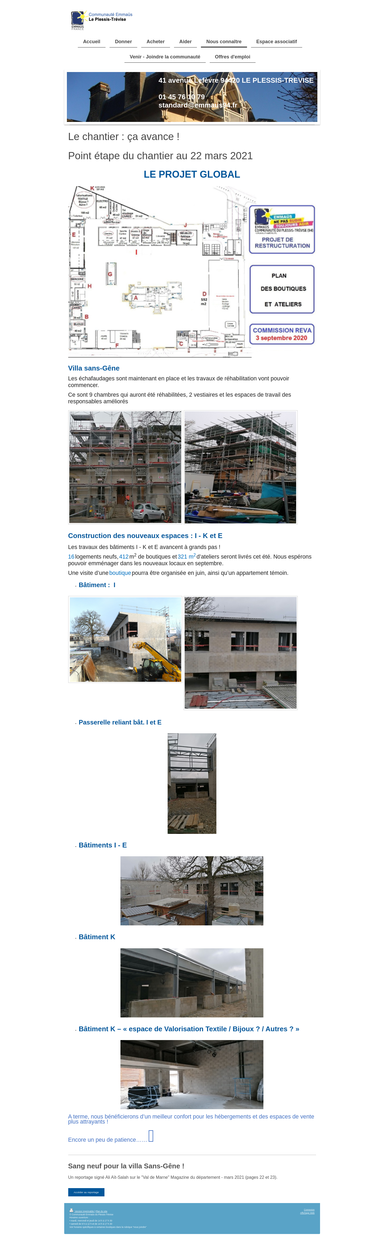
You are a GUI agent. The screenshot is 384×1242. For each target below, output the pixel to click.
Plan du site (101, 1211)
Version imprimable (82, 1211)
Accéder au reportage (86, 1192)
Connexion (309, 1209)
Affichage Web (307, 1213)
